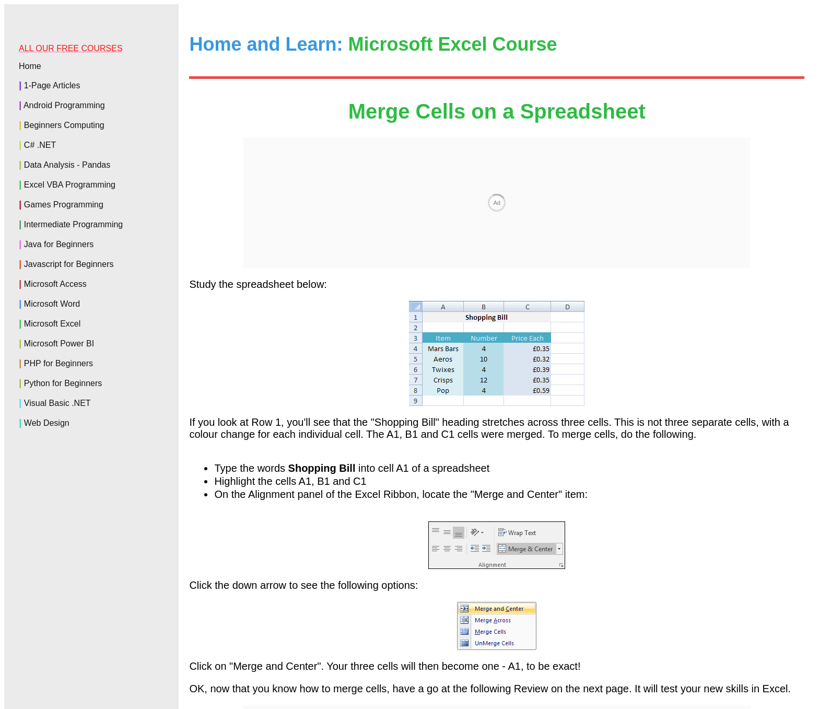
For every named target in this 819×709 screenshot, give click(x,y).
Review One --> (768, 570)
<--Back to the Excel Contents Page (496, 592)
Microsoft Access (55, 284)
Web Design (46, 423)
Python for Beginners (63, 383)
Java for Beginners (58, 244)
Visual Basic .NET (57, 403)
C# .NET (40, 145)
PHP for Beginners (58, 363)
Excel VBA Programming (69, 184)
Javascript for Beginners (69, 264)
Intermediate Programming (73, 224)
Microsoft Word (52, 303)
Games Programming (63, 204)
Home (30, 66)
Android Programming (64, 105)
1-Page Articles (52, 85)
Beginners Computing (64, 125)
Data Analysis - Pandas (67, 164)
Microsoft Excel (52, 323)
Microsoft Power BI (59, 343)
